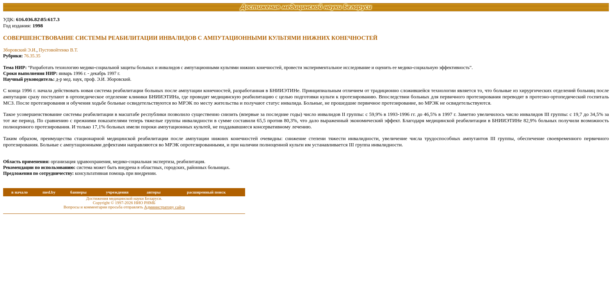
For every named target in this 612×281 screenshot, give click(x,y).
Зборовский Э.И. (19, 50)
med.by (49, 192)
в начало (19, 192)
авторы (154, 192)
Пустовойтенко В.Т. (58, 50)
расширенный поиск (206, 192)
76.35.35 (32, 56)
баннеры (78, 192)
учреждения (117, 192)
